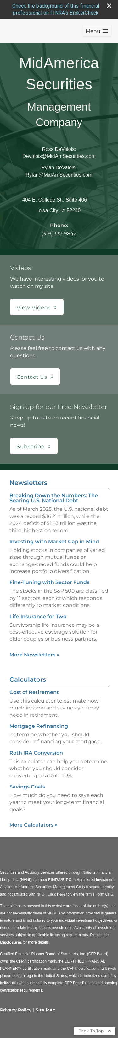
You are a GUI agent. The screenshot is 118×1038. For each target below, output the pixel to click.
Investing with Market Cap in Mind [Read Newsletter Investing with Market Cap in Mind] (54, 542)
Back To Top (94, 1031)
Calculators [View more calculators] (27, 679)
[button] (97, 31)
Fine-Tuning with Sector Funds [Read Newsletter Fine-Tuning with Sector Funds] (49, 582)
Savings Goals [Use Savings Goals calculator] (27, 787)
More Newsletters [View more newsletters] (34, 655)
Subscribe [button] (31, 447)
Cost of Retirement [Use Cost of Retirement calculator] (34, 692)
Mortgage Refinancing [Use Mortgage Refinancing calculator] (38, 726)
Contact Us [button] (32, 377)
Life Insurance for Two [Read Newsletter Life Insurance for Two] (37, 616)
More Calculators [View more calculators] (33, 825)
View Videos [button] (34, 308)
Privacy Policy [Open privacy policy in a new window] (15, 1010)
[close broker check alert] (109, 5)
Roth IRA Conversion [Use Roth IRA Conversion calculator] (36, 753)
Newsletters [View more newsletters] (28, 482)
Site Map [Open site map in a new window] (46, 1010)
